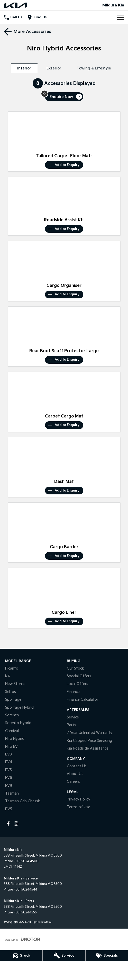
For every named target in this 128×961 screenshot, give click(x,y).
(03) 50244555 (25, 912)
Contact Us (77, 766)
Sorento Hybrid (18, 723)
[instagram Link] (16, 823)
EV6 (8, 778)
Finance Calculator (82, 699)
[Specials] (107, 955)
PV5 (8, 809)
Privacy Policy (78, 799)
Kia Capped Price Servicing (89, 740)
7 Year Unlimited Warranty (89, 733)
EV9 (8, 786)
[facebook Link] (8, 823)
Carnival (12, 731)
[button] (64, 131)
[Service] (64, 955)
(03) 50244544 (25, 890)
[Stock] (21, 955)
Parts (71, 725)
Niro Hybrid (14, 738)
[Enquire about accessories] (64, 96)
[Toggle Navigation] (120, 17)
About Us (75, 774)
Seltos (10, 692)
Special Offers (79, 676)
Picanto (11, 668)
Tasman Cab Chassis (23, 801)
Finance (73, 692)
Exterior (54, 68)
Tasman (12, 793)
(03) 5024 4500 (26, 861)
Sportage (13, 699)
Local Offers (77, 684)
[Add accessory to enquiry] (64, 165)
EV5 (8, 770)
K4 (7, 676)
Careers (73, 781)
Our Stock (75, 668)
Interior (24, 68)
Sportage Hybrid (19, 707)
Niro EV (11, 746)
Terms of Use (78, 807)
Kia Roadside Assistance (87, 748)
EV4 (8, 762)
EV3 (8, 754)
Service (73, 717)
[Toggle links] (22, 939)
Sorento (12, 715)
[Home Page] (15, 5)
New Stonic (14, 684)
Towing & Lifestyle (94, 68)
